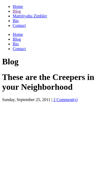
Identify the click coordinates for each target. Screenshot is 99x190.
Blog (17, 11)
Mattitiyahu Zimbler (30, 16)
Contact (19, 25)
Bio (16, 20)
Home (18, 6)
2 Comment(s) (65, 99)
